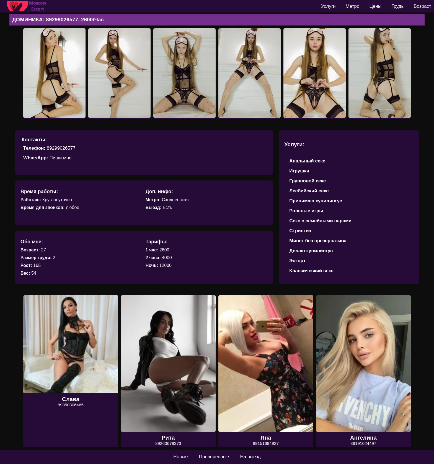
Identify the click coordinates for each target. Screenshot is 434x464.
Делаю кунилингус (311, 250)
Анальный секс (307, 161)
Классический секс (311, 270)
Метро (353, 6)
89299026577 (61, 148)
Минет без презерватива (318, 240)
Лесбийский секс (309, 190)
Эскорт (297, 260)
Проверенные (214, 456)
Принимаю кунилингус (315, 200)
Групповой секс (307, 180)
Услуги (328, 6)
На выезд (250, 456)
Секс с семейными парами (320, 220)
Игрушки (299, 171)
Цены (376, 6)
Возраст (422, 6)
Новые (180, 456)
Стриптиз (300, 230)
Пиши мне (60, 157)
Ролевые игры (306, 210)
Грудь (397, 6)
